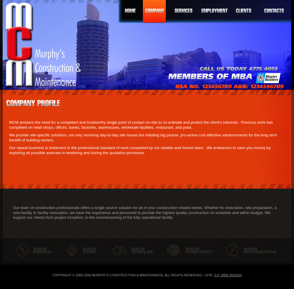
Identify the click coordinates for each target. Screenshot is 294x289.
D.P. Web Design (228, 275)
